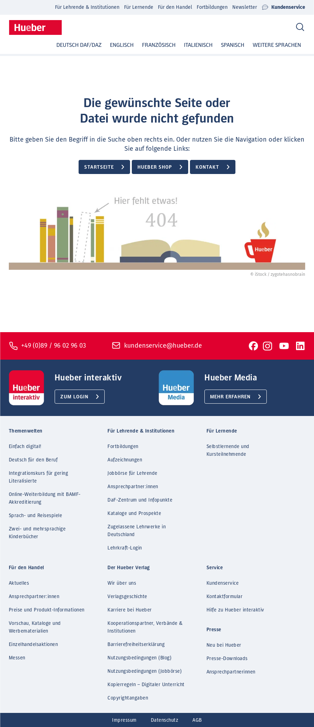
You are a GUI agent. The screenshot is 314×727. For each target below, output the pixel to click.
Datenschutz (165, 720)
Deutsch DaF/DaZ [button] (78, 45)
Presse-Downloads (227, 658)
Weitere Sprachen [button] (277, 45)
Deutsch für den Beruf (33, 460)
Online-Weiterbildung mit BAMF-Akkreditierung (45, 498)
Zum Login (74, 396)
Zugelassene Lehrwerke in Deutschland (136, 530)
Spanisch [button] (232, 45)
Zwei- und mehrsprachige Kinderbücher (37, 533)
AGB (197, 720)
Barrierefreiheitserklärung (136, 644)
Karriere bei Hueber (129, 610)
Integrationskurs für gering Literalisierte (38, 477)
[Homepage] (35, 27)
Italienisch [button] (198, 45)
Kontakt (207, 167)
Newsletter (244, 7)
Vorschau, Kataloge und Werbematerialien (35, 627)
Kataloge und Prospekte (134, 513)
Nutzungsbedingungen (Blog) (139, 657)
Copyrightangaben (127, 698)
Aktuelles (19, 583)
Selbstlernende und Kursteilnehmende (228, 450)
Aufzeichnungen (124, 460)
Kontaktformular (225, 596)
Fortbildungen (212, 7)
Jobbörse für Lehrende (132, 473)
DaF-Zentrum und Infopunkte (139, 500)
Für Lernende (138, 7)
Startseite (99, 167)
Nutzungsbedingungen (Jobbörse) (144, 671)
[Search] (300, 27)
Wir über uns (121, 583)
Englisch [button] (122, 45)
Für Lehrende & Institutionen (87, 7)
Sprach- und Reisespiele (35, 515)
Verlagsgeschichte (127, 596)
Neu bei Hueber (224, 645)
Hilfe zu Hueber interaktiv (235, 610)
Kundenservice (283, 7)
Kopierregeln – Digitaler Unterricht (146, 684)
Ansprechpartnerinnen (231, 672)
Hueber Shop (154, 167)
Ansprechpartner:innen (132, 486)
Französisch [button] (159, 45)
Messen (17, 657)
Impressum (124, 720)
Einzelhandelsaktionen (33, 644)
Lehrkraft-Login (124, 548)
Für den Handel (175, 7)
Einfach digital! (25, 446)
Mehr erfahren (230, 396)
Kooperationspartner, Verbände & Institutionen (145, 627)
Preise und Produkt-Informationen (47, 610)
